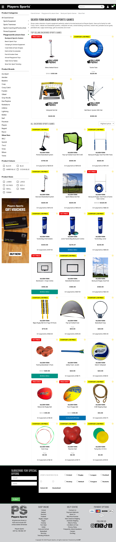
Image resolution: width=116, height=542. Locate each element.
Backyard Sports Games (14, 38)
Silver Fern (6, 135)
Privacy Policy (72, 527)
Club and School (43, 529)
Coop (4, 84)
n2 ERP (78, 540)
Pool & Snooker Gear (11, 54)
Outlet (43, 527)
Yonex (4, 156)
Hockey (69, 481)
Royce (4, 132)
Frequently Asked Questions (72, 529)
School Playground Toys (13, 57)
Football (106, 475)
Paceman (5, 122)
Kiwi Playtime (6, 101)
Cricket (69, 475)
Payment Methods (72, 512)
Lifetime (4, 108)
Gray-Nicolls (6, 98)
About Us (72, 514)
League (93, 475)
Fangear (94, 481)
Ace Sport (5, 74)
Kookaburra (6, 105)
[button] (3, 6)
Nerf (3, 118)
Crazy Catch (6, 87)
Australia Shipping (72, 521)
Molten (4, 115)
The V (4, 145)
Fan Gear (43, 525)
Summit (4, 142)
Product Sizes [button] (7, 177)
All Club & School (7, 18)
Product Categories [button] (10, 13)
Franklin (4, 91)
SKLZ (3, 139)
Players (4, 125)
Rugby (80, 475)
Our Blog (72, 533)
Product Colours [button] (8, 161)
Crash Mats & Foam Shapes (14, 48)
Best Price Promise (72, 516)
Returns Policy (72, 523)
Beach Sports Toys (11, 41)
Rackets (106, 481)
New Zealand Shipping (72, 519)
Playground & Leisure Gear (16, 35)
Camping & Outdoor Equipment (15, 44)
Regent (4, 128)
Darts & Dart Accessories (13, 51)
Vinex (4, 149)
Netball (81, 481)
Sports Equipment (16, 21)
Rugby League (43, 519)
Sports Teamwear (16, 24)
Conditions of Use (72, 525)
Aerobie (4, 77)
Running (43, 533)
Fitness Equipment (16, 31)
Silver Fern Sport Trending (13, 64)
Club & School (35, 13)
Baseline (5, 81)
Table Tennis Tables (11, 61)
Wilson (4, 152)
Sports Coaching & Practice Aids (16, 28)
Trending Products (43, 535)
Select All (44, 488)
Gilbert (4, 94)
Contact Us (72, 510)
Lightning (5, 111)
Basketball (56, 488)
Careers (72, 531)
